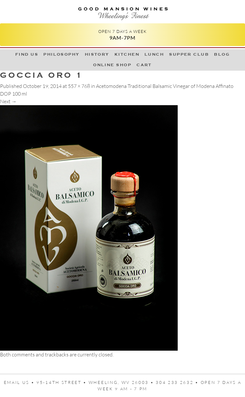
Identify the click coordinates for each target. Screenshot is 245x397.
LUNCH (154, 54)
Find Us (26, 54)
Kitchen (127, 54)
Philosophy (61, 54)
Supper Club (189, 54)
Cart (144, 65)
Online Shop (112, 65)
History (97, 54)
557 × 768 (79, 86)
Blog (222, 54)
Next (8, 101)
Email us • (20, 382)
